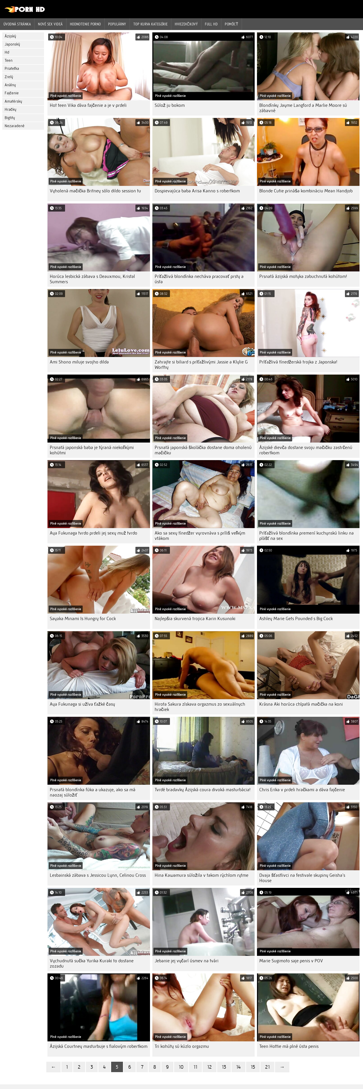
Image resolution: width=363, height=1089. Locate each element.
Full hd (211, 24)
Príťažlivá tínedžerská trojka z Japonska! (298, 362)
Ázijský (10, 36)
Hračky (10, 109)
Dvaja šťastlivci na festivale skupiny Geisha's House (302, 878)
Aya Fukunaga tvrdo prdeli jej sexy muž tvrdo (93, 533)
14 (238, 1067)
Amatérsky (13, 101)
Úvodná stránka (17, 24)
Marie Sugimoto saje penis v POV (291, 960)
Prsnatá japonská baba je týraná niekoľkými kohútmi (92, 450)
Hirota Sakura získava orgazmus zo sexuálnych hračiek (200, 706)
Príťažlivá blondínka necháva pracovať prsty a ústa (199, 279)
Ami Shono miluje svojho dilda (79, 362)
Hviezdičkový (186, 24)
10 (181, 1067)
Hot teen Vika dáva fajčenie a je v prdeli (88, 105)
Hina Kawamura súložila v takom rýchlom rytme (201, 875)
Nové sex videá (50, 24)
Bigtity (10, 118)
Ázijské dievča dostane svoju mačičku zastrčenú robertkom (305, 450)
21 (267, 1067)
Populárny (117, 24)
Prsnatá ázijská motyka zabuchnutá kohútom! (303, 276)
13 (224, 1067)
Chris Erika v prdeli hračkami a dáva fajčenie (302, 789)
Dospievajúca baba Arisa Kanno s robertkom (197, 191)
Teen (9, 60)
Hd (7, 52)
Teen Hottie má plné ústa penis (289, 1046)
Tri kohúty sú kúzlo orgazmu (182, 1046)
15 (253, 1067)
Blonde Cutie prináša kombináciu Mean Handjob (306, 191)
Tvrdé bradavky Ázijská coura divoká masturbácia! (202, 789)
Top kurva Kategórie (150, 24)
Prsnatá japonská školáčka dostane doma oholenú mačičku (203, 450)
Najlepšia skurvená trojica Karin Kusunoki (195, 618)
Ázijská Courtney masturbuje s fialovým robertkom (98, 1046)
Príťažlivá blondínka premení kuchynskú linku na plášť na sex (306, 535)
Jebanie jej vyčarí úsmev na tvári (187, 960)
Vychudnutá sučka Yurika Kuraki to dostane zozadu (92, 963)
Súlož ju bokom (170, 105)
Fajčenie (12, 93)
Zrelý (9, 77)
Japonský (12, 44)
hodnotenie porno (85, 24)
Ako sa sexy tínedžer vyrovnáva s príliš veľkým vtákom (200, 535)
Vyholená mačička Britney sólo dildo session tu (95, 191)
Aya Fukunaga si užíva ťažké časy (82, 704)
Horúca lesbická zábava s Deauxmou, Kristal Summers (92, 279)
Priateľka (12, 68)
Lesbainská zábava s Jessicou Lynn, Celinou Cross (98, 875)
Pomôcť (231, 24)
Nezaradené (15, 126)
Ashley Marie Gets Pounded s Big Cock (296, 618)
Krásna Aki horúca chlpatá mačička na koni (301, 704)
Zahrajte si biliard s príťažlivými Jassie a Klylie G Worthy (201, 364)
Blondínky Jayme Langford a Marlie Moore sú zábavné (303, 108)
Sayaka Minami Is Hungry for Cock (83, 618)
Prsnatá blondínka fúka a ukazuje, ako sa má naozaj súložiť (92, 792)
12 (209, 1067)
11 (195, 1067)
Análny (10, 85)
